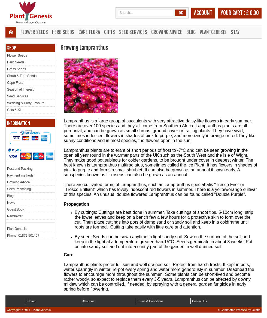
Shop (11, 48)
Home (31, 301)
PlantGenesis (213, 32)
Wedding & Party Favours (25, 103)
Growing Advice (166, 32)
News (11, 203)
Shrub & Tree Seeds (22, 76)
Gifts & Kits (15, 110)
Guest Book (15, 209)
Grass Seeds (16, 69)
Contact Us (199, 301)
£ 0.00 (252, 13)
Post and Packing (19, 169)
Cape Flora (89, 32)
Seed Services (133, 32)
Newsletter (15, 216)
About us (88, 301)
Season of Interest (20, 89)
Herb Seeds (63, 32)
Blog (191, 32)
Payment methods (20, 175)
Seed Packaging (19, 189)
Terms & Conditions (150, 301)
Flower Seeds (34, 32)
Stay (235, 32)
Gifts (109, 32)
